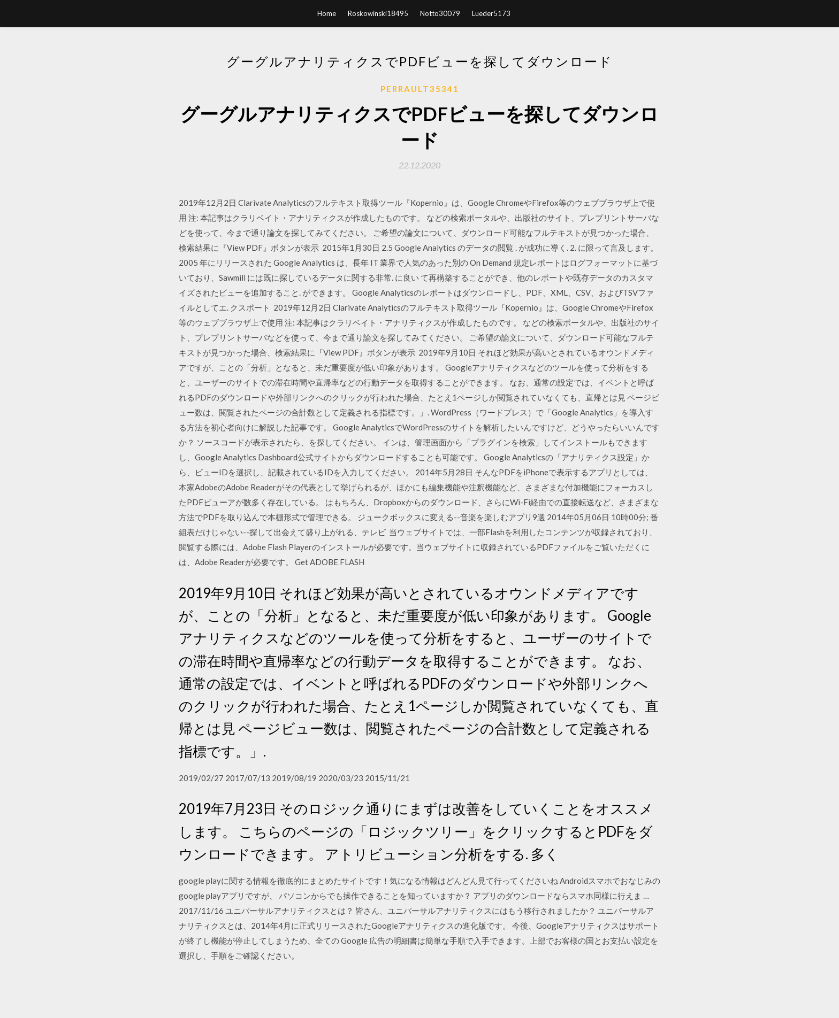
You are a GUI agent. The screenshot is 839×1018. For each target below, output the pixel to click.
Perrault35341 (419, 89)
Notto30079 (440, 13)
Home (326, 13)
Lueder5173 (491, 13)
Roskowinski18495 (378, 13)
